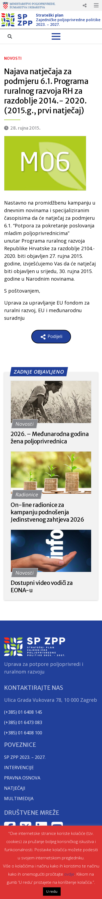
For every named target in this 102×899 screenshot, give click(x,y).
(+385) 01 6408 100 (23, 733)
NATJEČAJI (14, 788)
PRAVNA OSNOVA (22, 778)
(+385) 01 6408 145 (23, 712)
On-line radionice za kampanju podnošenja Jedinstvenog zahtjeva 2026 (47, 512)
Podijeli (51, 336)
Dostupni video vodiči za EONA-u (42, 586)
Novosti (12, 58)
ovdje (69, 874)
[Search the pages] (10, 36)
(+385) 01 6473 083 (23, 722)
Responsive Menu (84, 5)
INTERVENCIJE (19, 767)
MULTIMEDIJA (18, 798)
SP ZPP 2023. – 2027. (24, 757)
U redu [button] (51, 891)
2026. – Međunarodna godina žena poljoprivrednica (50, 437)
